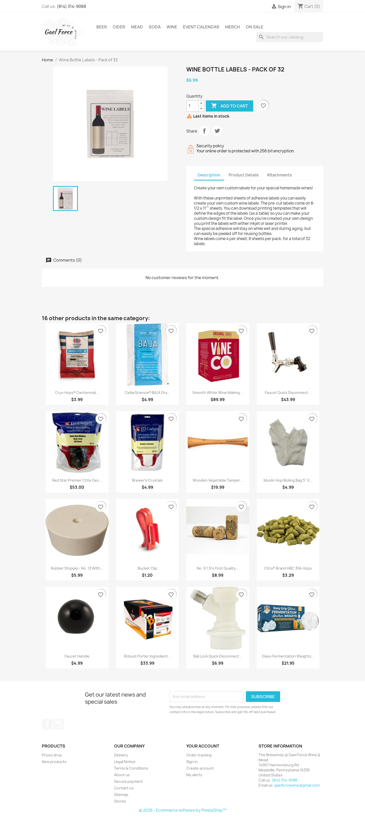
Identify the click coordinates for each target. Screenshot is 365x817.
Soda (155, 27)
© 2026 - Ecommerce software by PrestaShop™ (182, 810)
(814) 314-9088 (71, 6)
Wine (172, 27)
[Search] (289, 37)
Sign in (192, 761)
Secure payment (128, 781)
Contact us (124, 788)
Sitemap (121, 794)
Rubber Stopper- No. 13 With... (77, 568)
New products (54, 761)
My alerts (194, 774)
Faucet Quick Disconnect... (288, 392)
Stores (120, 801)
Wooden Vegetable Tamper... (218, 480)
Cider (119, 27)
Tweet (217, 131)
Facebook (47, 724)
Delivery (121, 755)
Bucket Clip (147, 568)
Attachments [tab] (279, 175)
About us (122, 774)
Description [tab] (209, 175)
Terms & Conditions (131, 768)
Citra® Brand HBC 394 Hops (288, 568)
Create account (200, 768)
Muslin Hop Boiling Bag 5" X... (288, 480)
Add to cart (229, 106)
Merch (232, 27)
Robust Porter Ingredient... (147, 656)
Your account (202, 746)
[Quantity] (192, 106)
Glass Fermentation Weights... (288, 656)
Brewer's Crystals (147, 480)
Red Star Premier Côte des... (77, 480)
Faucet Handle (77, 656)
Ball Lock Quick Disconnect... (217, 656)
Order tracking (199, 755)
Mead (137, 27)
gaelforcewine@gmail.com (297, 785)
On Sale (254, 27)
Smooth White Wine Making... (217, 392)
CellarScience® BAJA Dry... (147, 392)
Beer (101, 27)
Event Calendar (201, 27)
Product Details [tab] (244, 175)
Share (204, 131)
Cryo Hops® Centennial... (77, 392)
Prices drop (52, 755)
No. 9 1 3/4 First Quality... (218, 568)
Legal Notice (124, 761)
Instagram (58, 724)
